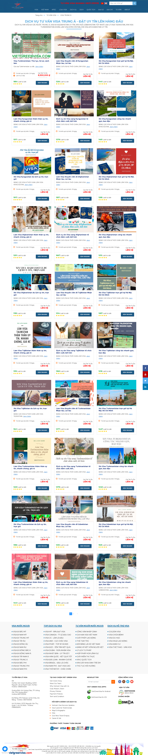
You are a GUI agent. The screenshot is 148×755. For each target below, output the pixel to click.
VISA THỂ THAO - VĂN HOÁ (120, 647)
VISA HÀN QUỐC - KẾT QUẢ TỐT (58, 657)
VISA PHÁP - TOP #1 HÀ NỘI (56, 644)
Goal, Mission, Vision (57, 689)
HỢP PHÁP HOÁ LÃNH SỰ (88, 653)
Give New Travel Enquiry (60, 716)
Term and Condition (57, 696)
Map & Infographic (58, 710)
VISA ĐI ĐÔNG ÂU (20, 644)
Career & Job (56, 718)
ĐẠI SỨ (101, 10)
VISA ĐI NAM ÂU (19, 647)
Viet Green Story (56, 681)
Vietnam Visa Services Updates (63, 705)
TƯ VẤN (118, 10)
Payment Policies (56, 694)
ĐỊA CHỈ (110, 10)
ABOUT (127, 10)
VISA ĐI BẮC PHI (20, 663)
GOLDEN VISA (115, 632)
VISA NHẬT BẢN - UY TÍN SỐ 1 (57, 653)
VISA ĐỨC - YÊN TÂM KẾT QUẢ (57, 647)
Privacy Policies (55, 691)
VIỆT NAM (45, 10)
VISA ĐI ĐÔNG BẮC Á (22, 650)
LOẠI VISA (63, 10)
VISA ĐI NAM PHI (20, 669)
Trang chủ (38, 15)
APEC (54, 10)
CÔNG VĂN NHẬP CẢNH (87, 632)
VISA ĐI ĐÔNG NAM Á (22, 653)
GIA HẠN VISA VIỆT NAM (87, 635)
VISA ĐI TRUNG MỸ (21, 638)
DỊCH (82, 10)
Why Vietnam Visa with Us (59, 686)
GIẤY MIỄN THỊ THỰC (86, 657)
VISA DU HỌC (114, 638)
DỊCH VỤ (73, 10)
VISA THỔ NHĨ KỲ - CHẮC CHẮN (58, 669)
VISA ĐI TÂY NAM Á (21, 657)
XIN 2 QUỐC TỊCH (84, 660)
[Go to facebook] (5, 748)
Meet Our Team (55, 683)
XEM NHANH (42, 83)
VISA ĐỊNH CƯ (114, 644)
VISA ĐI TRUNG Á (20, 660)
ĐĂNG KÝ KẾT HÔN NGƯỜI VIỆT (90, 647)
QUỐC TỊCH (91, 10)
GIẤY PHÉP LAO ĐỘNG (86, 638)
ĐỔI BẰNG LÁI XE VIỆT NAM (88, 644)
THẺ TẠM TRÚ (83, 641)
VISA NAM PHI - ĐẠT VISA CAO (57, 666)
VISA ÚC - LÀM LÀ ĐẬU (54, 638)
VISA (36, 10)
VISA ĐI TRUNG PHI (21, 666)
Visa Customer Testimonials (62, 708)
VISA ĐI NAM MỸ (20, 635)
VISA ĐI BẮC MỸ (19, 632)
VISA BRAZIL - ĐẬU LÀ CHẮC (56, 663)
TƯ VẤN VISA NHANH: (80, 3)
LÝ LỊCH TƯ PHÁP (84, 650)
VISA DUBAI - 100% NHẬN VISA (57, 650)
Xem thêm (39, 66)
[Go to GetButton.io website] (5, 753)
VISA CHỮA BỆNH (116, 635)
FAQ (53, 713)
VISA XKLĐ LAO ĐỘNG (118, 641)
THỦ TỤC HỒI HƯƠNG (86, 666)
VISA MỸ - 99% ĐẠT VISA (55, 632)
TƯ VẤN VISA (51, 15)
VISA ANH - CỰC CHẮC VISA (56, 641)
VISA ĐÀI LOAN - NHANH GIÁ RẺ (58, 660)
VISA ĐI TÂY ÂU (19, 641)
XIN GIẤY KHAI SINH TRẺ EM (89, 663)
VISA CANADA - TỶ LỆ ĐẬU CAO (58, 635)
